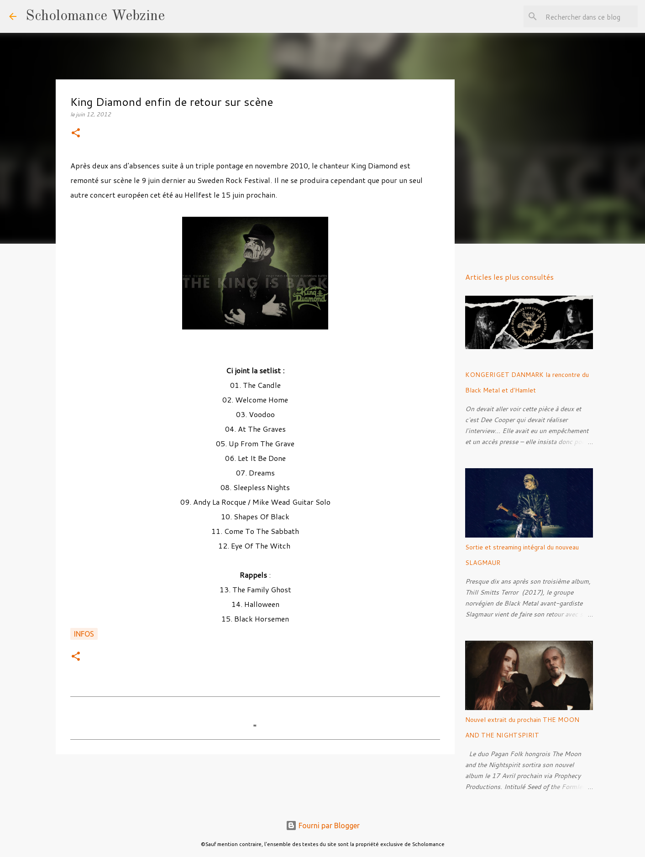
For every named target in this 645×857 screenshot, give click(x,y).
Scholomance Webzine (95, 16)
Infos (84, 634)
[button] (75, 133)
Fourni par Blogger (323, 825)
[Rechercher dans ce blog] (590, 16)
